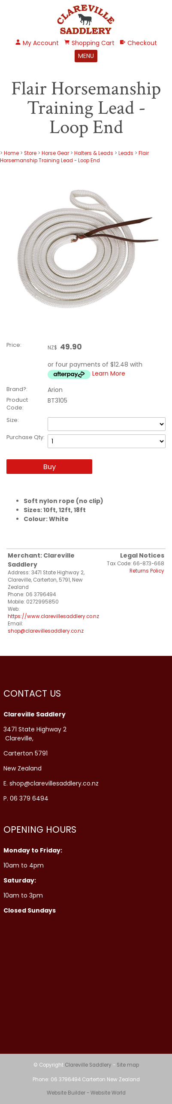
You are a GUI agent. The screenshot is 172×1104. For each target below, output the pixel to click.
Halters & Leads (94, 153)
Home (11, 153)
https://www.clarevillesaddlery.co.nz (53, 616)
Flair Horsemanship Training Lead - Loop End (74, 157)
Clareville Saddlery (88, 1065)
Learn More (108, 373)
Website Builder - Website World (86, 1092)
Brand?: (16, 389)
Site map (128, 1065)
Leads (125, 153)
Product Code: (17, 403)
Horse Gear (55, 153)
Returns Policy (147, 570)
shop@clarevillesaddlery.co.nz (46, 631)
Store (30, 153)
